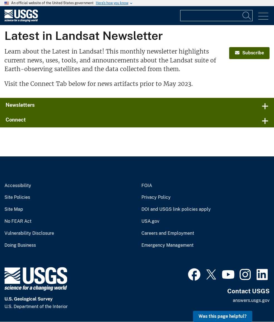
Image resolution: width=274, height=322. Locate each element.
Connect (16, 120)
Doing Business (20, 245)
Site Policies (17, 197)
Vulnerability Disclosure (29, 233)
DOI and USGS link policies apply (176, 209)
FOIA (146, 185)
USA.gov (150, 221)
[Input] (216, 15)
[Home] (21, 20)
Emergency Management (167, 245)
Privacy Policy (156, 197)
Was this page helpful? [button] (223, 316)
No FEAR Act (17, 221)
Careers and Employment (167, 233)
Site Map (13, 209)
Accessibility (17, 185)
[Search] (247, 15)
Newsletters (20, 105)
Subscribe (249, 52)
